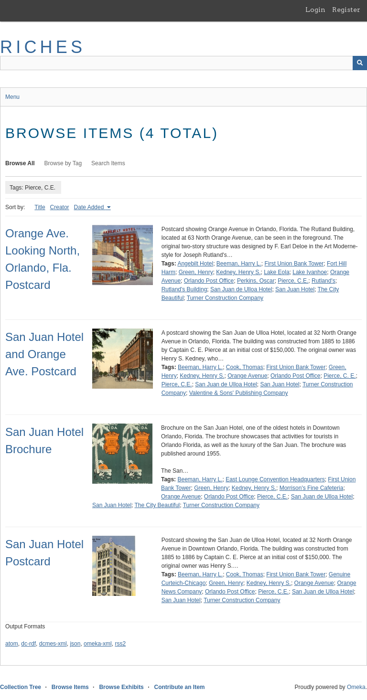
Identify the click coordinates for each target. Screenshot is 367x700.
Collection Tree (20, 687)
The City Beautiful (157, 505)
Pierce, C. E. (340, 375)
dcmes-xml (53, 643)
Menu (12, 97)
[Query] (183, 63)
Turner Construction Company (225, 298)
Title (39, 207)
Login (315, 9)
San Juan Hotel (294, 289)
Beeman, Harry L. (238, 263)
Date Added (90, 207)
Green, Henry (196, 272)
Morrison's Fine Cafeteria (312, 488)
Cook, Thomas (244, 367)
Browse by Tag (63, 163)
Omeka (356, 687)
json (75, 643)
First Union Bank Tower (294, 263)
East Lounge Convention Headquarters (275, 479)
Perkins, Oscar (256, 280)
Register (346, 9)
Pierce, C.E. (293, 280)
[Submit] (360, 63)
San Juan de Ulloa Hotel (241, 289)
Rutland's (323, 280)
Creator (59, 207)
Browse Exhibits (121, 687)
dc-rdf (28, 643)
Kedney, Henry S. (238, 272)
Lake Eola (276, 272)
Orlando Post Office (209, 280)
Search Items (108, 163)
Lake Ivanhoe (309, 272)
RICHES (43, 47)
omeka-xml (98, 643)
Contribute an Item (179, 687)
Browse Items (70, 687)
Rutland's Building (184, 289)
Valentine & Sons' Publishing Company (238, 393)
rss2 (120, 643)
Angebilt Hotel (195, 263)
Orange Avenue (247, 375)
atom (11, 643)
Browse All (20, 163)
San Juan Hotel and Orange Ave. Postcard (44, 354)
